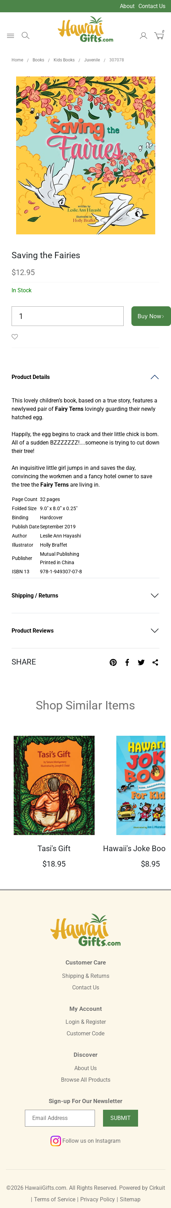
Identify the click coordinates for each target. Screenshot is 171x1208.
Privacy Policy (97, 1199)
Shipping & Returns (85, 976)
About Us (85, 1068)
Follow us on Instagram (85, 1140)
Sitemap (130, 1199)
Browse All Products (85, 1079)
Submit (120, 1118)
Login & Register (86, 1022)
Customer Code (85, 1033)
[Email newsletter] (60, 1118)
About (127, 6)
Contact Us (151, 6)
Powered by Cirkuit (142, 1187)
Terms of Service (54, 1199)
